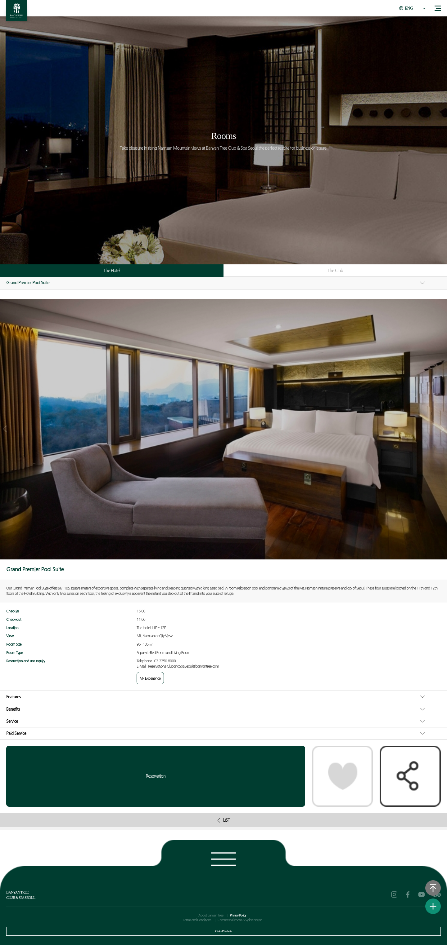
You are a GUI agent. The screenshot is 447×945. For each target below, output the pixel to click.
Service (12, 721)
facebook (408, 894)
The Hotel (111, 270)
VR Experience (150, 678)
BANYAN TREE (17, 12)
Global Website (223, 931)
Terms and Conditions (197, 920)
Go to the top (433, 888)
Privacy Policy (238, 915)
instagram (394, 894)
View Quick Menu (433, 906)
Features (13, 697)
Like (342, 776)
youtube (422, 894)
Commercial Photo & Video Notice (240, 920)
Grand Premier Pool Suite (27, 282)
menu (438, 8)
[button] (442, 429)
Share (410, 776)
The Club (335, 270)
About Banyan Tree (210, 915)
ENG (409, 8)
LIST (223, 820)
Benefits (13, 709)
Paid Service (16, 733)
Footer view (223, 858)
